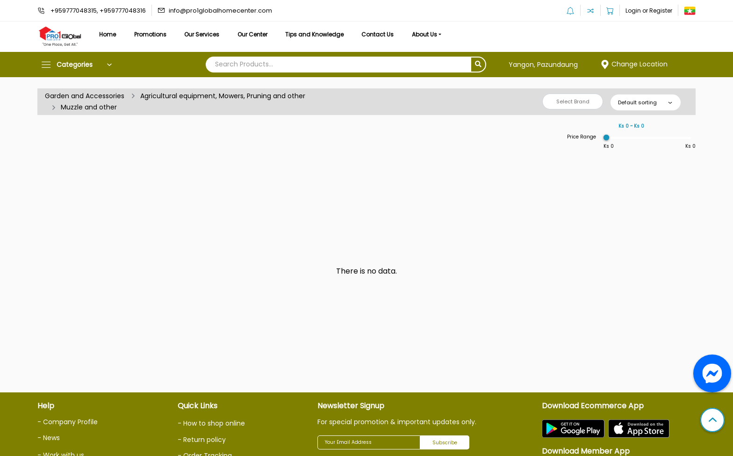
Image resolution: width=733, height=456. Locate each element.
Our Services (201, 34)
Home (107, 34)
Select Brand (572, 101)
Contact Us (377, 34)
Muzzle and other (89, 107)
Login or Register (648, 10)
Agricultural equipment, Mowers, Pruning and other (222, 96)
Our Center (252, 34)
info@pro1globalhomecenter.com (220, 10)
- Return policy (202, 439)
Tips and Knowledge (314, 34)
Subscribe (444, 442)
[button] (712, 421)
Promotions (150, 34)
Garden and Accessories (84, 96)
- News (48, 437)
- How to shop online (211, 423)
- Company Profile (67, 422)
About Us (424, 34)
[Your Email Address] (368, 442)
